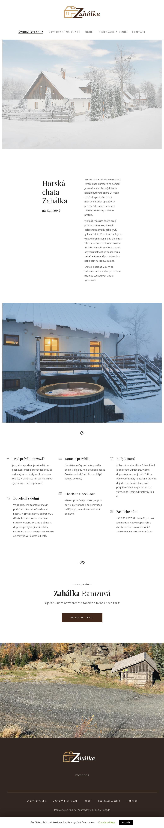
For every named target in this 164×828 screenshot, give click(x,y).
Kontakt (132, 801)
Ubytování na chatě (65, 801)
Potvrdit (126, 822)
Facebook (82, 775)
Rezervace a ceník (109, 801)
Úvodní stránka (36, 801)
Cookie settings (106, 822)
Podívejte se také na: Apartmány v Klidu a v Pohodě (82, 809)
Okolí (87, 801)
